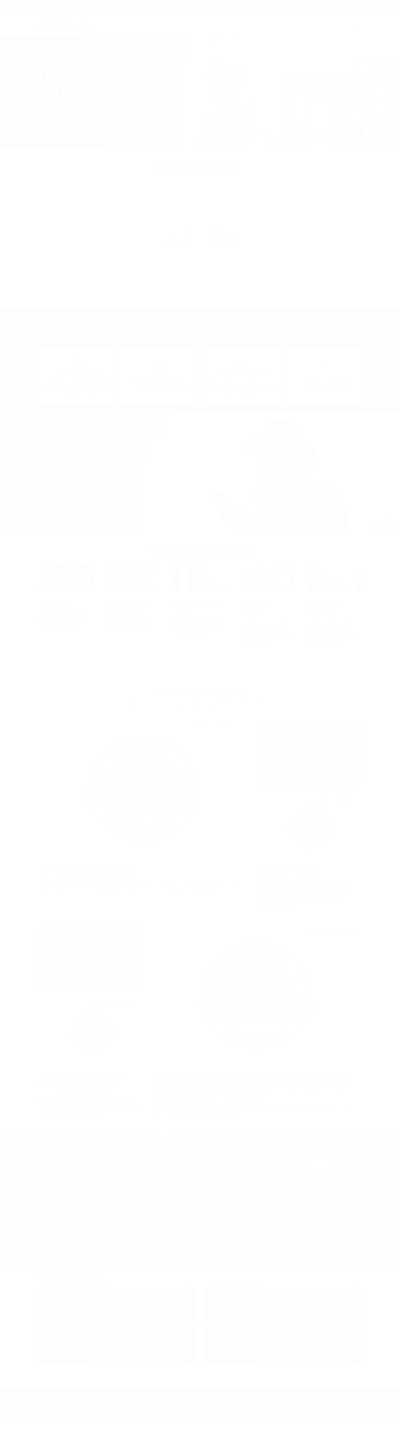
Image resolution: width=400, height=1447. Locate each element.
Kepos (43, 6)
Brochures (329, 6)
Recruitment (303, 6)
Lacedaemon (66, 6)
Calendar (238, 6)
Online (89, 6)
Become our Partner (270, 6)
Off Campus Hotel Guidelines (88, 872)
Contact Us (215, 6)
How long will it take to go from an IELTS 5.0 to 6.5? (82, 1082)
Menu (358, 26)
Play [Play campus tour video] (199, 239)
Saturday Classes (287, 872)
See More (73, 493)
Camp (107, 6)
